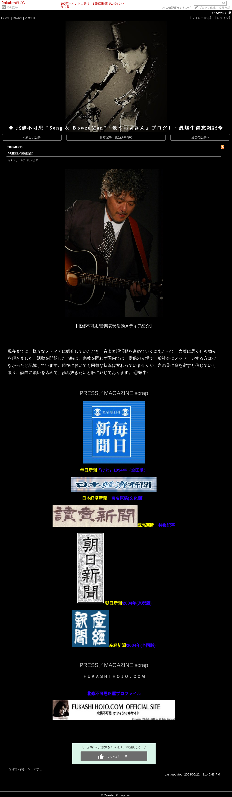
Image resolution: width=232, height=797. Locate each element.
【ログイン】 (223, 18)
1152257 (219, 13)
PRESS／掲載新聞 (20, 153)
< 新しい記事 (32, 137)
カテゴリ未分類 (29, 160)
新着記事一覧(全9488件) (116, 137)
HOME (5, 18)
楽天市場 (224, 7)
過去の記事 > (200, 137)
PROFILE (31, 18)
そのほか (12, 7)
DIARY (17, 18)
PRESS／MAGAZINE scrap (114, 393)
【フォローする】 (201, 18)
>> (176, 7)
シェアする (34, 769)
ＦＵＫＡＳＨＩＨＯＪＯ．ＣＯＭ (114, 676)
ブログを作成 (207, 7)
